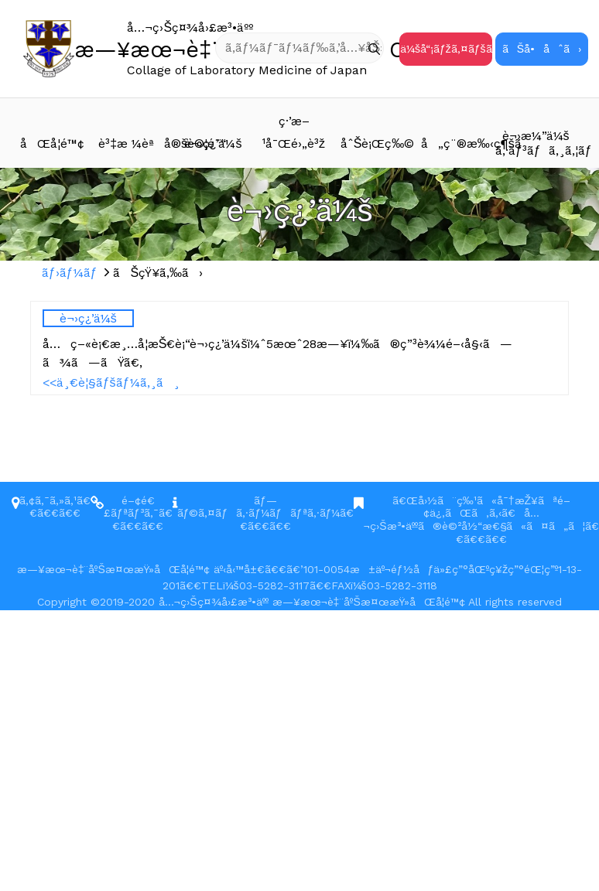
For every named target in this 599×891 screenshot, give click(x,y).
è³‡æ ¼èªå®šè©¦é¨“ (135, 143)
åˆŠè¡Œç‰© (378, 143)
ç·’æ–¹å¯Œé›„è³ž (293, 132)
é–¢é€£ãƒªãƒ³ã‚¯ (131, 507)
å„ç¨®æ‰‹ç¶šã (458, 143)
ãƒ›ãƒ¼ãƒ (71, 272)
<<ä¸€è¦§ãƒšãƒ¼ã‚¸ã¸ (111, 382)
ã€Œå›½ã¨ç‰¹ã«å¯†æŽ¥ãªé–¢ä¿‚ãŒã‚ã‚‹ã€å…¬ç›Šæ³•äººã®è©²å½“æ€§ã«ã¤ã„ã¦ (474, 513)
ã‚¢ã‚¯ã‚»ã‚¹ (48, 500)
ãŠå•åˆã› (541, 49)
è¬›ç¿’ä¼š (212, 143)
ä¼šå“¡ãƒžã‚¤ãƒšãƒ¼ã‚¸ (446, 49)
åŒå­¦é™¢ (52, 143)
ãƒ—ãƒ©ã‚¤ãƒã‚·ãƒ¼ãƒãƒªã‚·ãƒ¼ (259, 507)
